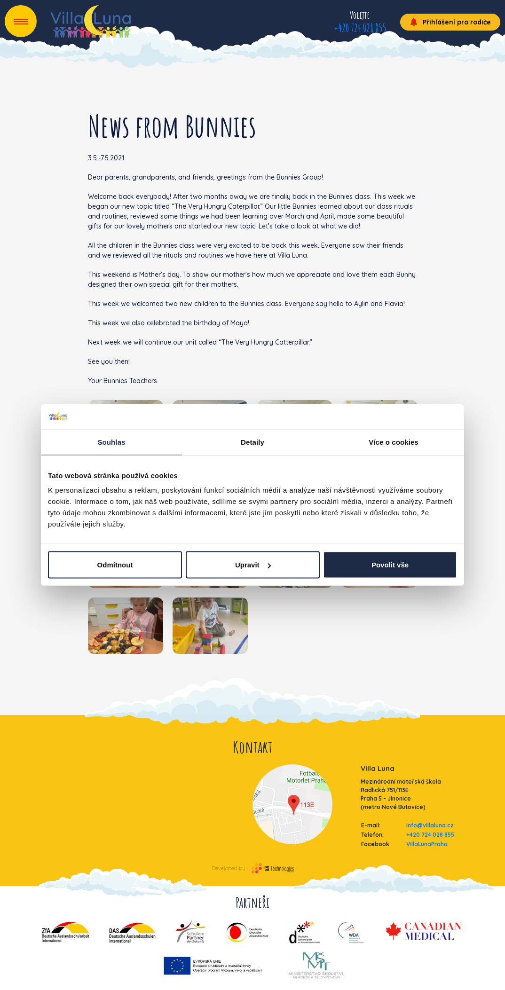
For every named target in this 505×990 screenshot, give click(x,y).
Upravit (253, 565)
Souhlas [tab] (111, 442)
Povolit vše (390, 565)
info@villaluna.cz (430, 825)
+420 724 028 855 (359, 28)
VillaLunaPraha (427, 844)
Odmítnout (115, 565)
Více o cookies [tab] (393, 442)
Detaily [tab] (252, 442)
